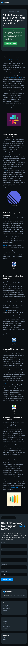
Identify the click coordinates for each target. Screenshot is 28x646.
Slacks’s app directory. (15, 77)
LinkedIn (5, 610)
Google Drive (6, 383)
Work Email (4, 557)
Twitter (4, 611)
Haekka (5, 457)
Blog (4, 637)
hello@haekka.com (7, 595)
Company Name (5, 564)
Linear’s (5, 170)
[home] (5, 2)
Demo (4, 624)
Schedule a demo (11, 43)
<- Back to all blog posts (14, 11)
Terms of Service (6, 608)
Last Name (4, 549)
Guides (4, 639)
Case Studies (6, 628)
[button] (25, 2)
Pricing (4, 623)
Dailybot (5, 245)
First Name (4, 542)
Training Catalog (6, 626)
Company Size (5, 571)
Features (5, 621)
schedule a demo (13, 487)
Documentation (6, 641)
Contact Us (5, 605)
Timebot (5, 310)
